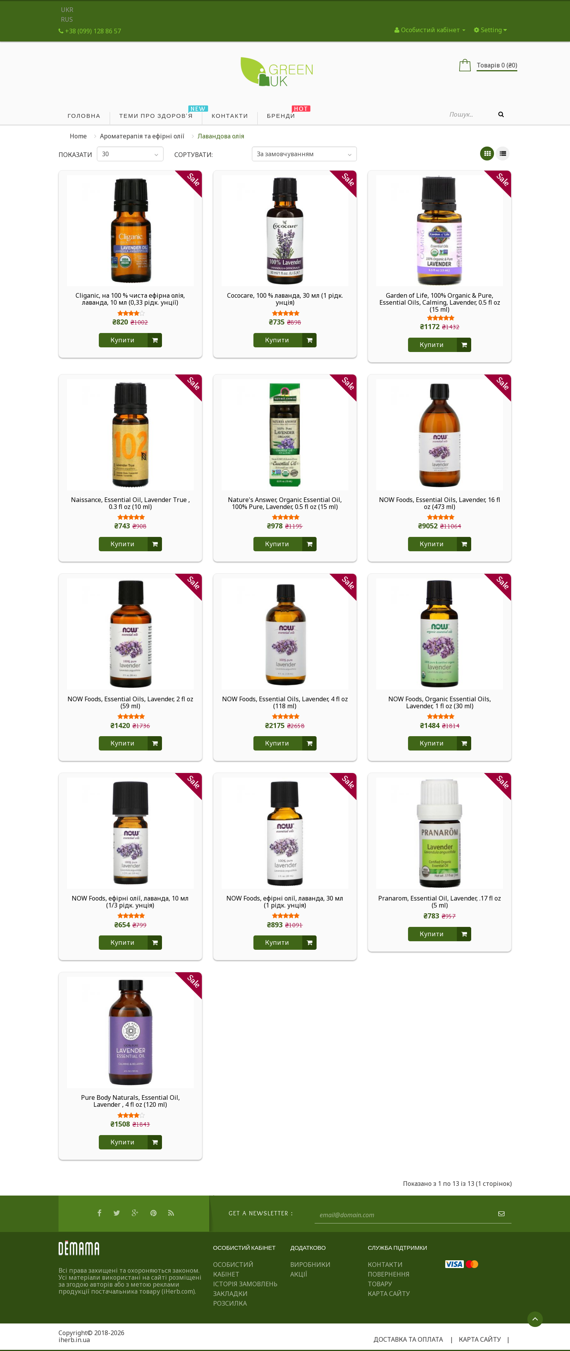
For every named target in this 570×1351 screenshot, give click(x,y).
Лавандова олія (221, 136)
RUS (67, 19)
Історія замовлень (245, 1284)
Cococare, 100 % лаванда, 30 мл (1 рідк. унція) (285, 299)
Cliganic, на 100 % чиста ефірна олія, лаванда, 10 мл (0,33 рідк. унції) (130, 299)
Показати (72, 154)
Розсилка (230, 1303)
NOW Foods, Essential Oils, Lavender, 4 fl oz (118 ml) (285, 702)
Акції (298, 1274)
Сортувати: (193, 154)
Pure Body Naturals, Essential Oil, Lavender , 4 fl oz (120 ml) (130, 1101)
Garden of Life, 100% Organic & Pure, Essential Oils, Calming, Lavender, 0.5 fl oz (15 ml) (439, 302)
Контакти (385, 1264)
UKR (67, 9)
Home (78, 136)
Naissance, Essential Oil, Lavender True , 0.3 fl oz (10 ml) (130, 503)
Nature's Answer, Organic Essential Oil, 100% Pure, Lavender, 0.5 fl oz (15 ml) (285, 503)
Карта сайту (389, 1293)
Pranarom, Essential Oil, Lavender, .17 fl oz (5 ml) (439, 902)
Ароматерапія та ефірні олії (142, 136)
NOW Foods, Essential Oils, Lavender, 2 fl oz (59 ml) (130, 702)
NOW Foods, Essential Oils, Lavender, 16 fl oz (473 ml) (439, 503)
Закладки (230, 1293)
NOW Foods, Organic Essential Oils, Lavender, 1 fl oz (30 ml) (439, 702)
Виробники (310, 1264)
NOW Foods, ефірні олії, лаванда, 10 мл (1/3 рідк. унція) (130, 902)
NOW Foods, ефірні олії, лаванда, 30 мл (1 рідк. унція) (284, 902)
